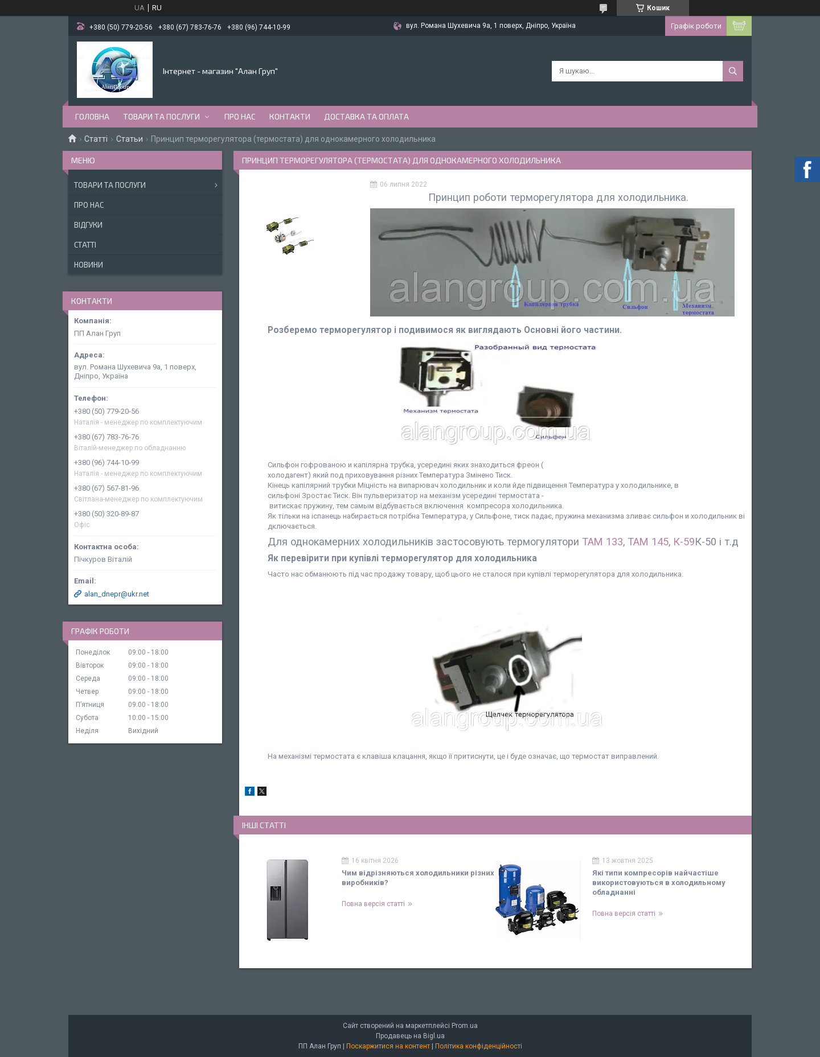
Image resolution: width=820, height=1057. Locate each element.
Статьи (129, 138)
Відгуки (88, 224)
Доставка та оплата (366, 116)
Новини (88, 264)
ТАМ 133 (602, 542)
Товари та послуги (161, 116)
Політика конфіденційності (478, 1046)
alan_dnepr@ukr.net (116, 594)
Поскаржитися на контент (388, 1046)
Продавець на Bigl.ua (410, 1036)
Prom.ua (465, 1026)
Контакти (289, 116)
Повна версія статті (373, 903)
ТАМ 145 (648, 542)
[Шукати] (733, 71)
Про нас (240, 116)
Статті (96, 138)
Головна (92, 116)
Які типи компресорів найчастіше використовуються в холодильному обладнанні (658, 882)
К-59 (684, 542)
